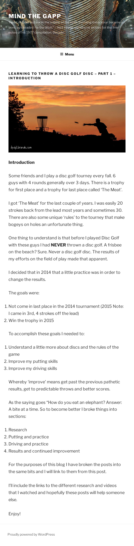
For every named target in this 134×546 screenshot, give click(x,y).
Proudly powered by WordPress (31, 534)
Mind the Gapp (34, 16)
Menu (67, 54)
